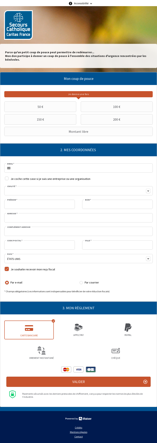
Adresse (12, 213)
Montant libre (46, 131)
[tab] (78, 94)
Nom (88, 200)
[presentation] (78, 94)
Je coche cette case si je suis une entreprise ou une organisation (50, 179)
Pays (10, 254)
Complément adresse (18, 227)
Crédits (78, 427)
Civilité (12, 186)
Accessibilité (81, 3)
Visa (78, 369)
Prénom (12, 200)
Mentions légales (78, 432)
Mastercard (66, 369)
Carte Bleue (91, 369)
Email (10, 164)
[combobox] (78, 190)
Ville (88, 240)
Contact (78, 436)
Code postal (14, 240)
